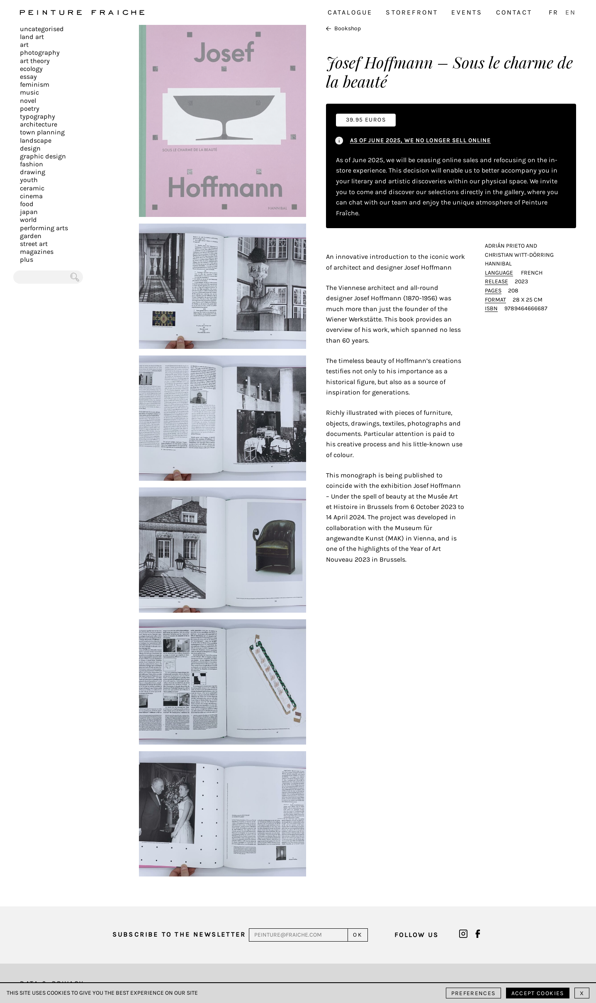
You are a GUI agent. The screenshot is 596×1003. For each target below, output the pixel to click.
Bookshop (343, 28)
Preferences (473, 993)
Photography (40, 52)
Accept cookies (537, 993)
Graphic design (43, 156)
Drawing (32, 172)
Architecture (38, 124)
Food (27, 204)
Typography (37, 116)
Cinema (31, 196)
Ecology (31, 69)
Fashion (31, 164)
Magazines (37, 252)
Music (29, 92)
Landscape (35, 140)
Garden (30, 236)
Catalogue (350, 12)
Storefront (412, 12)
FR (554, 12)
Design (30, 148)
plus (26, 259)
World (28, 220)
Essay (28, 76)
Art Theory (35, 61)
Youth (29, 180)
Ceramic (32, 188)
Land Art (32, 37)
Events (466, 12)
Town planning (42, 132)
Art (24, 45)
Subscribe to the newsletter (179, 934)
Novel (28, 101)
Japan (29, 212)
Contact (514, 12)
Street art (34, 244)
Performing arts (44, 228)
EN (570, 12)
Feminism (34, 84)
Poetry (29, 108)
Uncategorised (42, 29)
